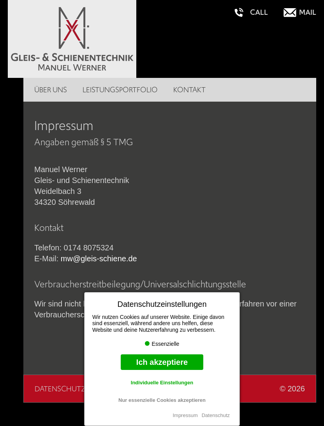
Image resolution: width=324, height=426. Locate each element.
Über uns (50, 90)
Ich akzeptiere (162, 362)
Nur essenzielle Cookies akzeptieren (162, 400)
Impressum (185, 415)
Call (259, 12)
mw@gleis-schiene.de (99, 258)
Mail (307, 12)
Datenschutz (216, 415)
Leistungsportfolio (120, 90)
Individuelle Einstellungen (162, 383)
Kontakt (189, 90)
